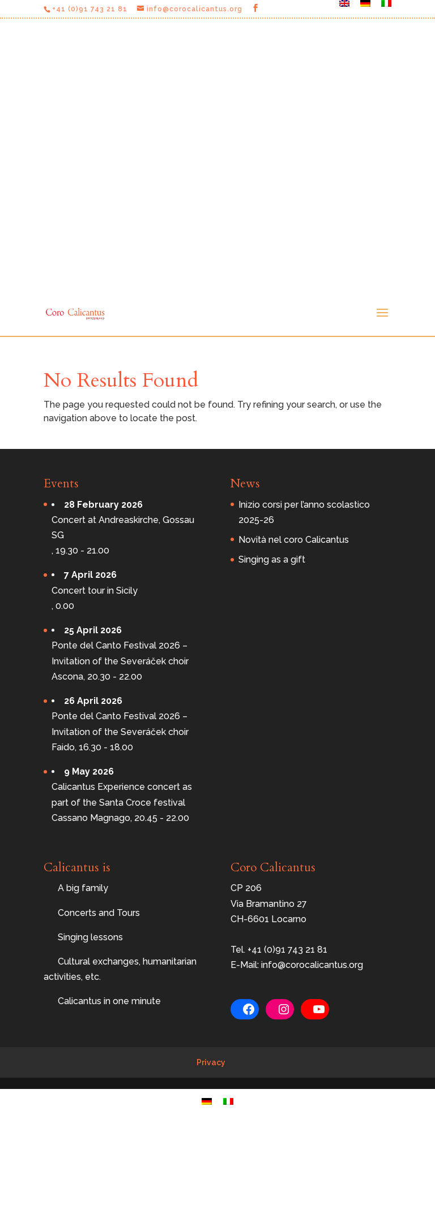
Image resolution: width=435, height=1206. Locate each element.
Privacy (211, 1062)
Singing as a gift (271, 559)
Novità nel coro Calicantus (293, 539)
